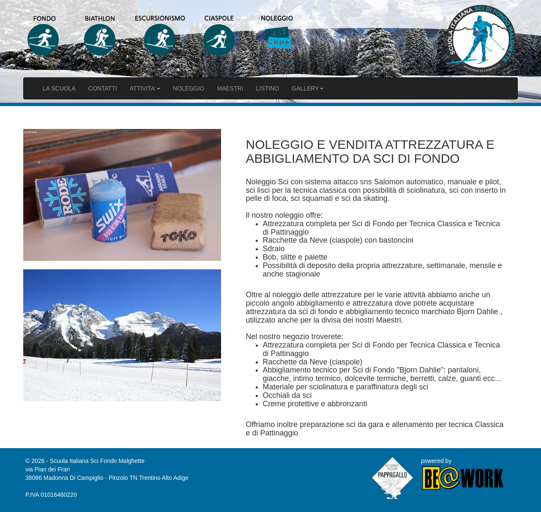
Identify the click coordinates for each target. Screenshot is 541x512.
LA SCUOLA (59, 88)
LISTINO (267, 88)
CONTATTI (102, 88)
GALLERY (307, 88)
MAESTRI (230, 88)
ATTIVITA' (145, 88)
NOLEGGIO (189, 88)
